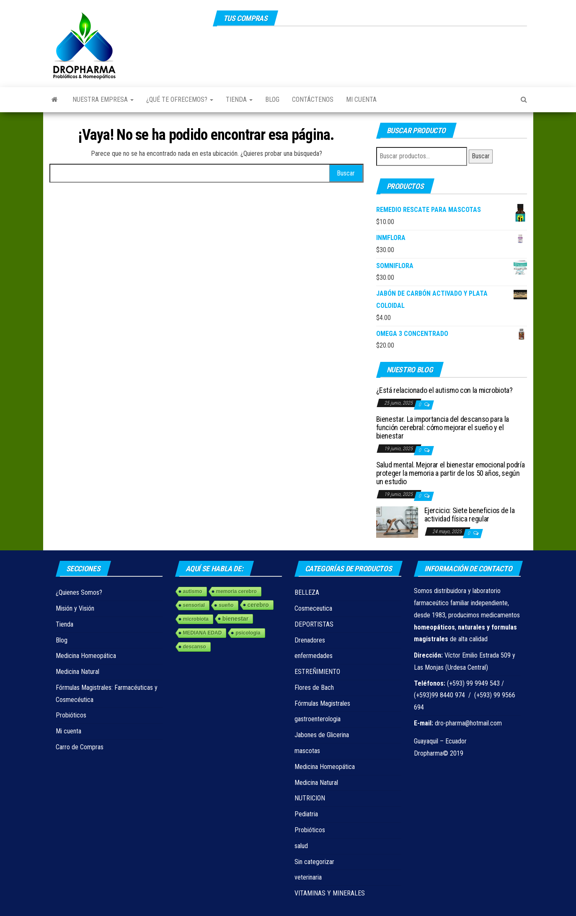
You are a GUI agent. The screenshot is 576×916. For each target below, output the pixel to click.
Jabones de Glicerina (321, 735)
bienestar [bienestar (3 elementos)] (235, 618)
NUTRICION (309, 798)
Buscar (481, 156)
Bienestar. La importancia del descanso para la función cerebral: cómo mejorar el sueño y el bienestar (442, 427)
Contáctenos (312, 99)
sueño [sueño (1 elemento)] (226, 605)
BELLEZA (306, 592)
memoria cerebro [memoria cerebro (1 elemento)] (236, 591)
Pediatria (306, 814)
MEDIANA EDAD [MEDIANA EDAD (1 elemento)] (202, 633)
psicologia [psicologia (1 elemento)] (247, 633)
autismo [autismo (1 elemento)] (192, 591)
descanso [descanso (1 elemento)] (194, 647)
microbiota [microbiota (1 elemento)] (196, 619)
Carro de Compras (79, 747)
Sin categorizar (314, 862)
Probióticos (71, 715)
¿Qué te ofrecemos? (179, 99)
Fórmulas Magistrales (322, 703)
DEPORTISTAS (313, 624)
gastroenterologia (317, 719)
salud (301, 846)
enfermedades (313, 656)
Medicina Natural (77, 672)
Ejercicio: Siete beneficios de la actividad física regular (469, 514)
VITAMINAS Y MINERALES (329, 893)
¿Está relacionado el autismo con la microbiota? (444, 390)
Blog (272, 99)
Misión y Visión (75, 608)
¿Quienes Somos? (79, 592)
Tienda (239, 99)
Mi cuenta (361, 99)
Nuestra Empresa (103, 99)
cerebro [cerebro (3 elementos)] (258, 604)
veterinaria (308, 877)
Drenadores (309, 640)
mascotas (307, 751)
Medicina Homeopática (86, 656)
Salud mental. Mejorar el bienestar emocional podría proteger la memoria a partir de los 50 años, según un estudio (450, 473)
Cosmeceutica (313, 608)
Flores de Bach (314, 688)
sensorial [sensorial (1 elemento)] (194, 605)
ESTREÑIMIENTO (317, 672)
